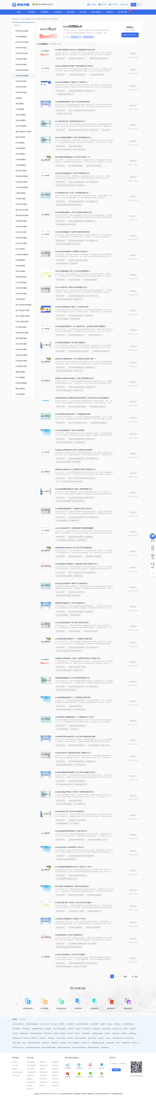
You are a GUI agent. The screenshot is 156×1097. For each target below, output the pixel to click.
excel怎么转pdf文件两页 (97, 74)
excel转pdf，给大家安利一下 (76, 37)
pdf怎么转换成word (18, 1024)
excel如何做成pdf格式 (75, 706)
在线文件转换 (17, 1043)
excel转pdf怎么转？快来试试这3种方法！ (70, 121)
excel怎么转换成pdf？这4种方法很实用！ (70, 430)
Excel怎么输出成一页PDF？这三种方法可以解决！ (74, 902)
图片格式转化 (130, 1038)
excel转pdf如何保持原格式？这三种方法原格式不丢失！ (76, 772)
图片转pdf (71, 1028)
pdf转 (24, 1043)
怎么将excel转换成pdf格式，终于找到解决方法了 (83, 963)
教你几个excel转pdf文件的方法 (78, 423)
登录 (133, 4)
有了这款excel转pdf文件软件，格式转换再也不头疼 (71, 784)
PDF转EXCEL (44, 1065)
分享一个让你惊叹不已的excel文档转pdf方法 (82, 110)
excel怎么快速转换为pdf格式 (77, 406)
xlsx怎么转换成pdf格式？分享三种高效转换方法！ (73, 137)
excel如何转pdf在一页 (94, 335)
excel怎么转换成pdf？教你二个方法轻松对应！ (72, 307)
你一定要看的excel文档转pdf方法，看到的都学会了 (71, 540)
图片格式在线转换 (73, 1043)
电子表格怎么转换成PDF (93, 166)
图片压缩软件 (87, 1028)
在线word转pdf (106, 1028)
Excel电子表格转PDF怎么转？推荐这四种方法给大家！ (75, 50)
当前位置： (16, 19)
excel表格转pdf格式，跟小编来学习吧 (67, 520)
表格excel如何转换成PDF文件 (77, 875)
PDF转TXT (30, 1089)
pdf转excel (34, 1038)
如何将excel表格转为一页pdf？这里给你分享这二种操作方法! (77, 658)
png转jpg (109, 1024)
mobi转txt (108, 1038)
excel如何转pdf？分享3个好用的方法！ (69, 935)
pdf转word (133, 1028)
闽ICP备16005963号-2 (104, 1094)
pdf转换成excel (17, 1038)
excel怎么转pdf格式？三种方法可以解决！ (71, 954)
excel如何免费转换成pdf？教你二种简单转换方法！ (74, 489)
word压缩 (100, 1038)
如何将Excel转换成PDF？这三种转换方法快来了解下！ (75, 359)
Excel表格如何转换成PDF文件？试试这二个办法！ (74, 867)
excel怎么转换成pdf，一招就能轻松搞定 (68, 319)
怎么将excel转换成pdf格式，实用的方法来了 (82, 91)
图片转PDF (30, 1069)
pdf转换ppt (117, 1024)
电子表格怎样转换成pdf (76, 166)
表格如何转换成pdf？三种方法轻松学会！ (70, 603)
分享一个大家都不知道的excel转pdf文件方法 (82, 478)
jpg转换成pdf (96, 1028)
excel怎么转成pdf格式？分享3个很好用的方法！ (73, 173)
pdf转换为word (85, 1043)
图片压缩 (70, 1033)
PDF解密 (42, 1069)
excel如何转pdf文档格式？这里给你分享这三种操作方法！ (76, 564)
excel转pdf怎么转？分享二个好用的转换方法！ (72, 193)
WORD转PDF (44, 1072)
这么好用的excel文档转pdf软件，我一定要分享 (70, 185)
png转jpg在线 (110, 1043)
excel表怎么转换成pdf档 (93, 927)
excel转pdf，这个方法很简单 (77, 820)
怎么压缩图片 (70, 1024)
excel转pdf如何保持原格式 (76, 781)
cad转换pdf (63, 1043)
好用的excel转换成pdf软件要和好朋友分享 (68, 205)
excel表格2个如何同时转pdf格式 (78, 260)
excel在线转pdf (52, 19)
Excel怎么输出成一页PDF (76, 911)
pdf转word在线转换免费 (48, 1047)
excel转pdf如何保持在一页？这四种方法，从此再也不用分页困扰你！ (81, 326)
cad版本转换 (115, 1033)
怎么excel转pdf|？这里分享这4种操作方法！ (71, 287)
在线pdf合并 (45, 1043)
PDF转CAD (43, 1062)
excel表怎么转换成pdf (75, 927)
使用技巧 (28, 19)
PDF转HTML (56, 1085)
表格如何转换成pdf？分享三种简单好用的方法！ (73, 678)
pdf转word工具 (117, 1028)
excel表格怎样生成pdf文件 (76, 745)
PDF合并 (42, 1085)
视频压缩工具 (126, 1043)
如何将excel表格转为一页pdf (77, 667)
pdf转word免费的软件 (82, 1024)
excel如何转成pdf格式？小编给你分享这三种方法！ (74, 508)
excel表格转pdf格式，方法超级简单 (66, 263)
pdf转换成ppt (132, 1033)
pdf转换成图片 (86, 1033)
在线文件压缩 (92, 1038)
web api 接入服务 (17, 1072)
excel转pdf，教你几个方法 (64, 114)
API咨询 (102, 4)
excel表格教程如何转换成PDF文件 (66, 879)
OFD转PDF (42, 1038)
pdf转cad (78, 1028)
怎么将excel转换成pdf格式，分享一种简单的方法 (83, 130)
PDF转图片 (55, 1062)
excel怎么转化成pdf (74, 631)
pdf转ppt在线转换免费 (63, 1047)
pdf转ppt (15, 1033)
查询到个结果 (55, 44)
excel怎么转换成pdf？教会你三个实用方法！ (71, 82)
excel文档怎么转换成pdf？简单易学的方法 (81, 497)
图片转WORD (31, 1082)
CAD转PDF (55, 1069)
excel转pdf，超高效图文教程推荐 (66, 859)
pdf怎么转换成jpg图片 (32, 1024)
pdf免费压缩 (54, 1043)
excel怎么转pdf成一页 (94, 911)
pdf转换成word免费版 (33, 1043)
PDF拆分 (77, 1033)
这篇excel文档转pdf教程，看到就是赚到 (80, 537)
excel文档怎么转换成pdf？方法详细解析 (68, 462)
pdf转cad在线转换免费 (79, 1047)
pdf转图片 (48, 1028)
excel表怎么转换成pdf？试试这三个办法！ (71, 919)
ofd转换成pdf (105, 1047)
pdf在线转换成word (118, 1038)
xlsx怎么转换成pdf (74, 280)
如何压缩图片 (95, 1024)
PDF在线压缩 (48, 1033)
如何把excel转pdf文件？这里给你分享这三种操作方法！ (76, 469)
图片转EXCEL (44, 1082)
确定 (136, 976)
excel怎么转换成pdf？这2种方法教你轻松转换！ (73, 232)
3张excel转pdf (106, 130)
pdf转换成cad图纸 (97, 1033)
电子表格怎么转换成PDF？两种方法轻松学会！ (72, 886)
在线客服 (116, 1070)
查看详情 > (133, 53)
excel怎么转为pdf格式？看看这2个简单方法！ (72, 251)
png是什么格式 (61, 1038)
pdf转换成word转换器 (98, 1043)
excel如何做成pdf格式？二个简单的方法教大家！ (73, 697)
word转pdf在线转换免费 (32, 1047)
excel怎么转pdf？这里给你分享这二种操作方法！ (73, 753)
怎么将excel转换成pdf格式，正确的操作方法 (69, 299)
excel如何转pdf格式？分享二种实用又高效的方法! (73, 212)
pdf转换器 (124, 1033)
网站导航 (119, 1094)
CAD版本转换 (31, 1072)
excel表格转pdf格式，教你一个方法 (98, 745)
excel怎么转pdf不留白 (75, 800)
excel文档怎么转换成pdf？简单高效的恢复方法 (70, 501)
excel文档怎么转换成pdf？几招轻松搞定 (68, 244)
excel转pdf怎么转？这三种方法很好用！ (70, 811)
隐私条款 (15, 1069)
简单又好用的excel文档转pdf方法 (66, 224)
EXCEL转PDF (60, 58)
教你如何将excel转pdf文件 (99, 423)
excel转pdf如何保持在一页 (76, 335)
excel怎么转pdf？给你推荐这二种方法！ (70, 847)
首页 (19, 12)
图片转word (135, 1043)
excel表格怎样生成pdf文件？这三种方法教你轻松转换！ (76, 736)
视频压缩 (63, 1033)
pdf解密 (102, 1024)
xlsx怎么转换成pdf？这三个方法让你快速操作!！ (73, 271)
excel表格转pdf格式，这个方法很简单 (67, 823)
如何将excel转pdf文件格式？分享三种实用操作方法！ (75, 378)
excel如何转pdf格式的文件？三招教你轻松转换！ (73, 414)
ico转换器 (70, 1038)
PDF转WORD (31, 1062)
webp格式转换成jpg (93, 1047)
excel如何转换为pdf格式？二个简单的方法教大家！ (74, 639)
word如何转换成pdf (128, 1024)
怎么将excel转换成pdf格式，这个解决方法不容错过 (71, 966)
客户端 (124, 4)
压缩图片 (61, 1024)
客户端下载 (15, 1075)
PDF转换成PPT (31, 1065)
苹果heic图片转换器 (36, 1033)
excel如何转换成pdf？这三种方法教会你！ (71, 342)
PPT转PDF (55, 1079)
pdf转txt (118, 1043)
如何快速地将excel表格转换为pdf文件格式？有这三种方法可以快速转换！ (82, 398)
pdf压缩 (125, 1028)
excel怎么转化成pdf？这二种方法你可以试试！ (72, 622)
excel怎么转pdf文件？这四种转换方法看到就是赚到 (74, 528)
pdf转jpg (55, 1033)
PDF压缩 (54, 1065)
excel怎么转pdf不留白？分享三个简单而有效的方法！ (75, 792)
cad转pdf (107, 1033)
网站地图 (114, 1094)
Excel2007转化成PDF (90, 631)
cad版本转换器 (23, 1033)
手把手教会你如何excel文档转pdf (78, 351)
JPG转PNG (43, 1075)
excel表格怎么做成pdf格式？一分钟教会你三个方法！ (75, 717)
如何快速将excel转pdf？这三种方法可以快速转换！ (74, 548)
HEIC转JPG (43, 1079)
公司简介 (15, 1062)
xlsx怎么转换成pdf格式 (75, 146)
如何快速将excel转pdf (75, 556)
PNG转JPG (55, 1082)
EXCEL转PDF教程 (39, 19)
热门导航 (91, 4)
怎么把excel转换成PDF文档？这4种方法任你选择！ (74, 450)
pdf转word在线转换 (80, 1038)
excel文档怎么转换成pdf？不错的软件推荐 (81, 856)
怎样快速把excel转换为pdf (97, 406)
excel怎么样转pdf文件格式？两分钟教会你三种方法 (74, 66)
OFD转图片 (51, 1038)
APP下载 (113, 4)
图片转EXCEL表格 (18, 1047)
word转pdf (54, 1024)
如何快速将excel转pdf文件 (93, 556)
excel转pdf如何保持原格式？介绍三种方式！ (71, 831)
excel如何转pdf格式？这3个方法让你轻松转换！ (73, 102)
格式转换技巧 (26, 1028)
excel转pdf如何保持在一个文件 (97, 839)
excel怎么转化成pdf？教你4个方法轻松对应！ (72, 583)
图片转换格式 (17, 1028)
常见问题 (15, 1065)
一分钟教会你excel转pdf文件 (77, 74)
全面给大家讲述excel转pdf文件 (89, 37)
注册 (138, 4)
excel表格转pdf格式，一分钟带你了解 (67, 729)
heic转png (26, 1038)
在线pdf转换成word (38, 1028)
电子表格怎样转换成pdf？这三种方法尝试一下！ (73, 157)
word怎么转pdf (45, 1024)
